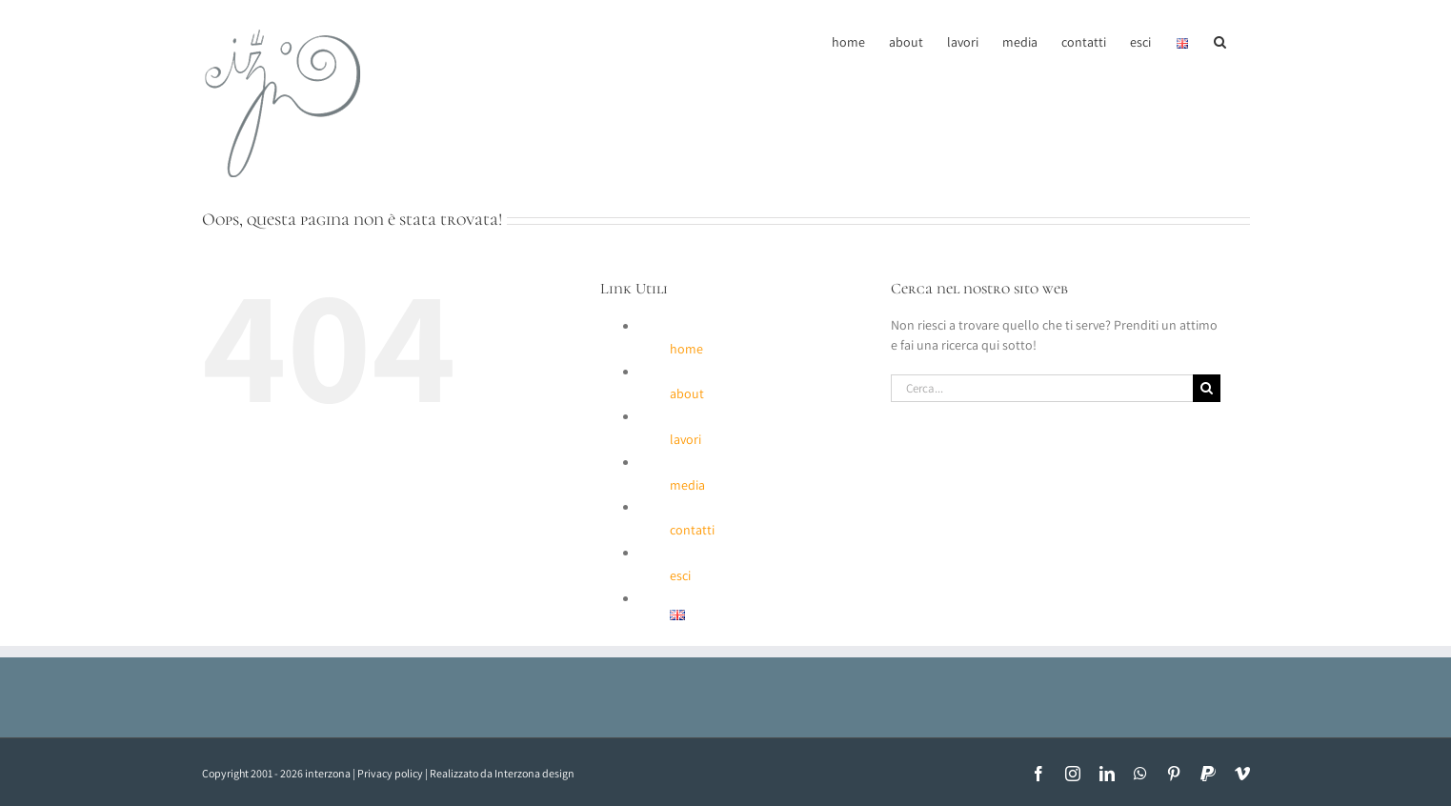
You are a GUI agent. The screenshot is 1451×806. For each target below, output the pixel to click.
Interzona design (534, 773)
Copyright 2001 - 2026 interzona (276, 773)
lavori (685, 439)
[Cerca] (1206, 388)
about (687, 393)
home (686, 348)
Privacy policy (390, 773)
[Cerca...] (1042, 388)
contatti (692, 529)
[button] (1220, 40)
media (687, 485)
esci (680, 575)
